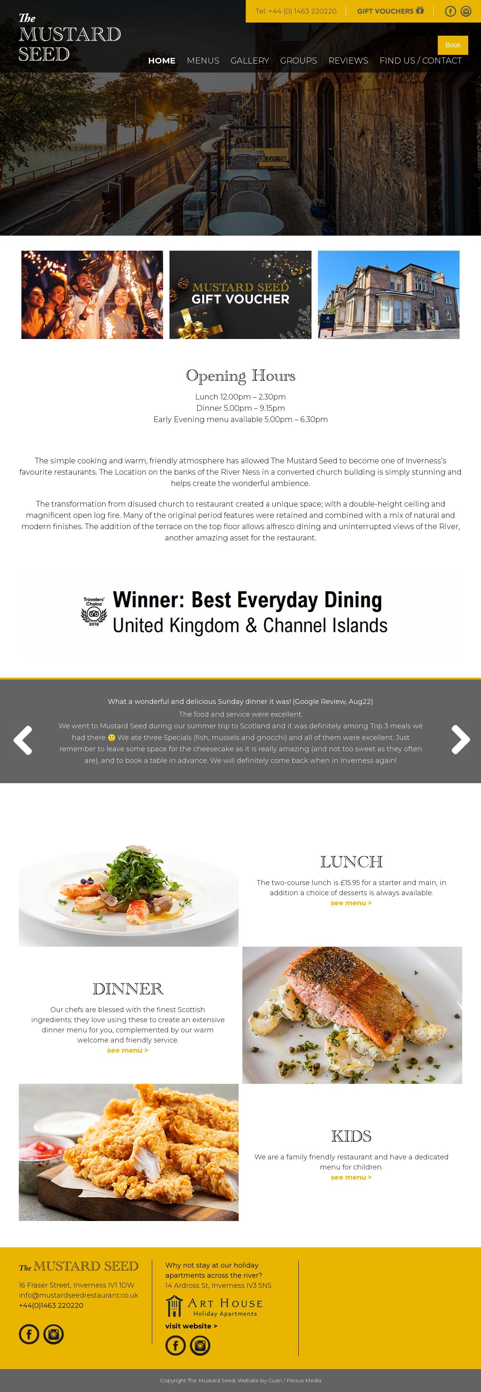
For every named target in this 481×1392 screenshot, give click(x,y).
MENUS (203, 61)
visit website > (191, 1326)
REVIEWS (348, 61)
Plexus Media (303, 1380)
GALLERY (250, 61)
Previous (22, 740)
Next (459, 740)
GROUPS (298, 61)
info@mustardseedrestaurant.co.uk (78, 1295)
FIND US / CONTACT (421, 61)
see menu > (351, 903)
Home (161, 61)
